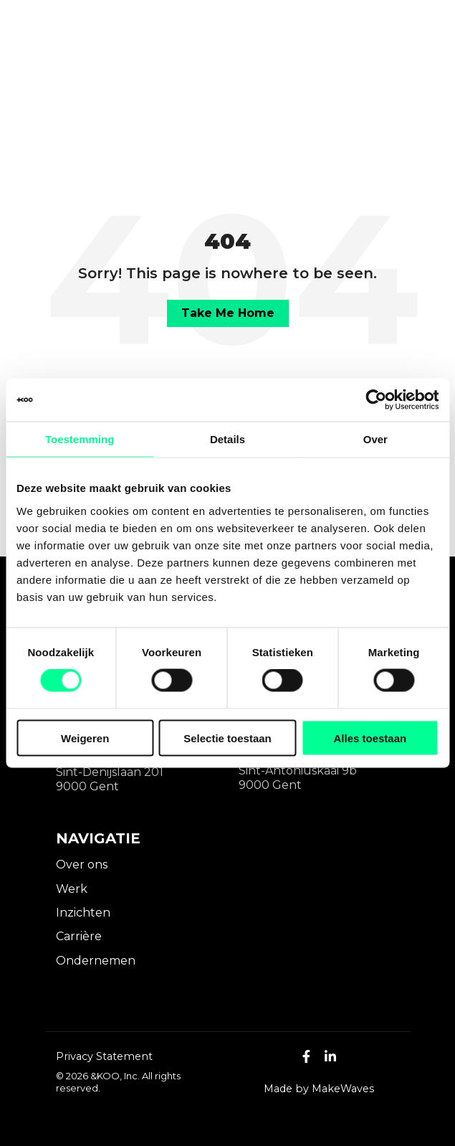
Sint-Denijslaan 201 (109, 772)
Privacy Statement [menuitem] (104, 1056)
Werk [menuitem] (71, 889)
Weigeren (85, 737)
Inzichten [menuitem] (83, 912)
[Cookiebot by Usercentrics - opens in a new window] (376, 400)
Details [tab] (227, 439)
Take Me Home (227, 313)
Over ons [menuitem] (81, 864)
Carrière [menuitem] (79, 936)
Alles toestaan (369, 737)
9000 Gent (87, 786)
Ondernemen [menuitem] (95, 960)
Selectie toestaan (227, 737)
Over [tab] (375, 439)
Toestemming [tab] (79, 439)
